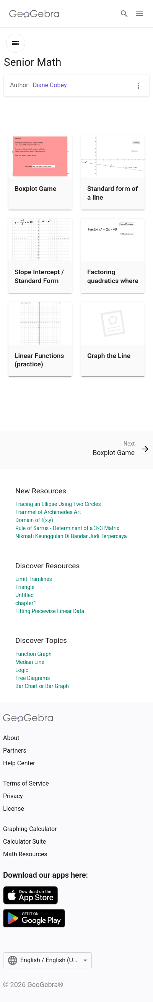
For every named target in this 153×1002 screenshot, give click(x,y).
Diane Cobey (50, 85)
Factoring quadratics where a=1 (112, 280)
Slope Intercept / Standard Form (39, 276)
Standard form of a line (112, 193)
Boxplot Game (35, 188)
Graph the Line (108, 355)
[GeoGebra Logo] (34, 14)
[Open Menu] (139, 13)
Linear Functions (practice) (39, 360)
